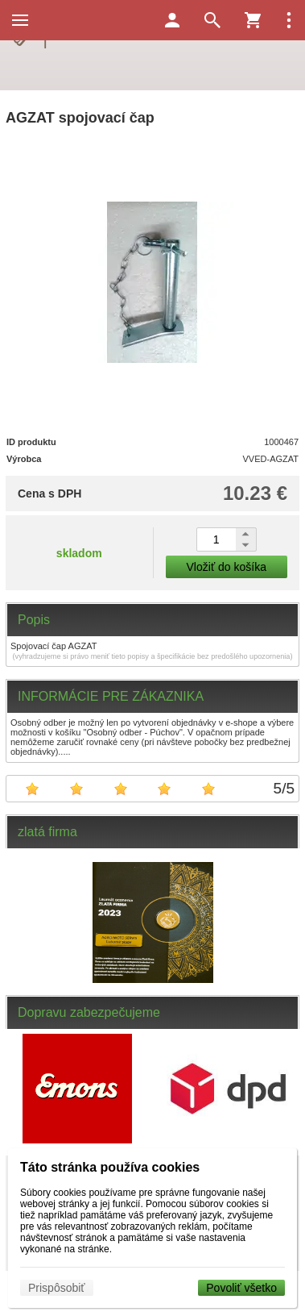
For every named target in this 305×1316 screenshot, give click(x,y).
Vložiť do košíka (226, 566)
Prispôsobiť (56, 1287)
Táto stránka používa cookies (110, 1167)
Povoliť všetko (241, 1287)
